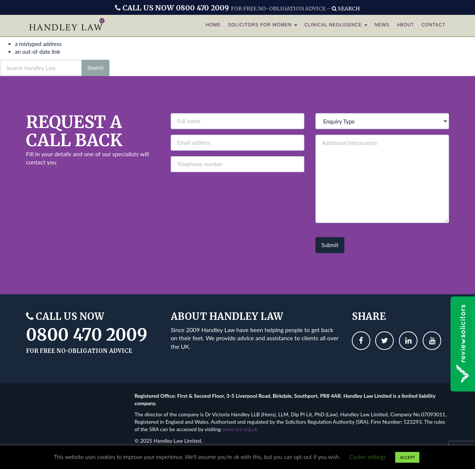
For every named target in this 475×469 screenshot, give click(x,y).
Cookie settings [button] (367, 456)
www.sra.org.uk (240, 429)
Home (213, 26)
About (405, 26)
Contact (433, 26)
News (382, 26)
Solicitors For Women (262, 26)
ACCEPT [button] (407, 457)
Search (346, 8)
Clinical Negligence (336, 26)
